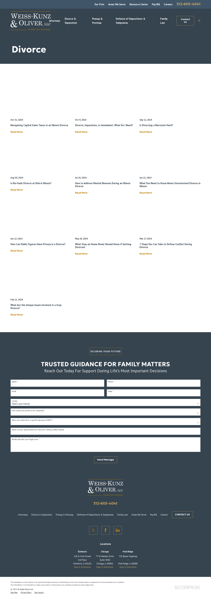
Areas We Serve (116, 4)
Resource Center (139, 4)
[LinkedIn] (117, 530)
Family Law (122, 514)
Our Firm (99, 4)
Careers (168, 4)
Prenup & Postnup (64, 514)
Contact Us (185, 20)
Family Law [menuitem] (163, 20)
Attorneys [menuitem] (54, 20)
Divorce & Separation (41, 514)
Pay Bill (156, 4)
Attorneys (23, 514)
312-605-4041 (189, 4)
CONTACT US (182, 514)
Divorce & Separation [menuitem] (71, 20)
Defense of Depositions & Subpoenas (95, 514)
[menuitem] (13, 592)
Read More (16, 132)
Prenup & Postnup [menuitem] (97, 20)
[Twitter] (93, 530)
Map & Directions (82, 567)
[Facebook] (105, 530)
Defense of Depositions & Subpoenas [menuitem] (130, 20)
